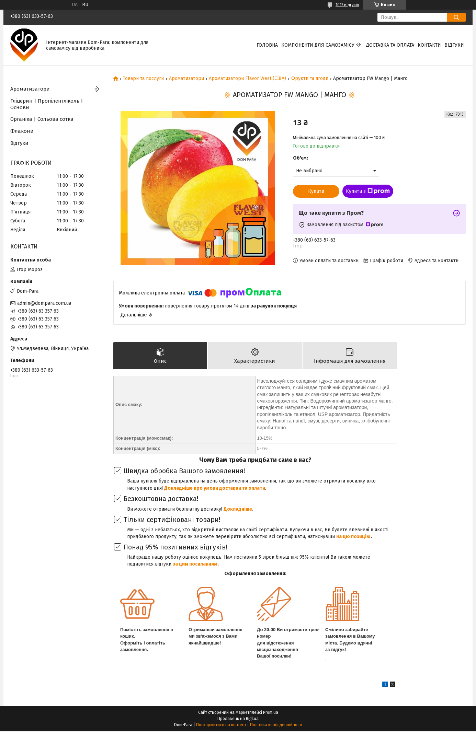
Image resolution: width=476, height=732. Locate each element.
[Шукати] (456, 17)
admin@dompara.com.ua (44, 303)
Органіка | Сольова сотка (41, 119)
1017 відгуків (347, 4)
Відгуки (454, 45)
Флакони (22, 131)
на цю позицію (353, 537)
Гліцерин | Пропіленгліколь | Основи (46, 104)
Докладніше (238, 510)
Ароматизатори (186, 78)
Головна (267, 45)
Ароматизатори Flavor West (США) (247, 78)
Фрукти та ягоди (309, 78)
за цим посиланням (195, 565)
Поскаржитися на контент (221, 725)
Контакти (429, 45)
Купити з (368, 191)
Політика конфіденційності (276, 725)
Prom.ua (270, 713)
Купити (316, 191)
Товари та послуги (143, 78)
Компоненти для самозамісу (317, 45)
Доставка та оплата (390, 45)
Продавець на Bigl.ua (238, 719)
